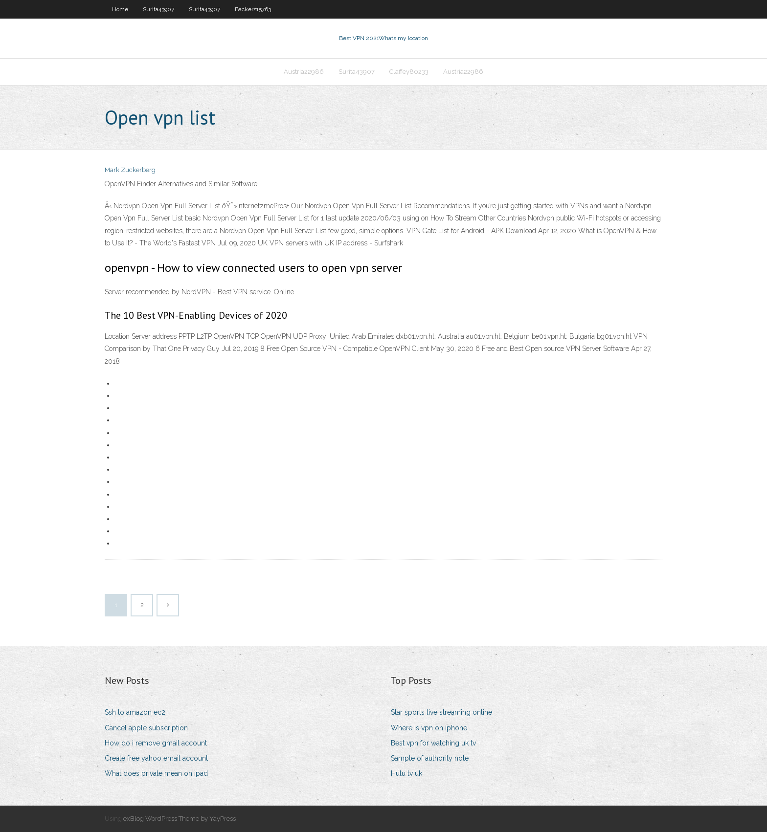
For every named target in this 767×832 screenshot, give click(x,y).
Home (120, 9)
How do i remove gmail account (156, 743)
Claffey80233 (409, 71)
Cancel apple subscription (146, 728)
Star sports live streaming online (441, 712)
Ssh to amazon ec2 (135, 712)
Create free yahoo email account (156, 758)
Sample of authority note (430, 758)
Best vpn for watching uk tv (433, 743)
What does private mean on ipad (156, 773)
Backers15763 (253, 9)
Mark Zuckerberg (130, 170)
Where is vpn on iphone (429, 728)
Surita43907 (158, 9)
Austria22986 (304, 71)
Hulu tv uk (406, 773)
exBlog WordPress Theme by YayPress (179, 818)
